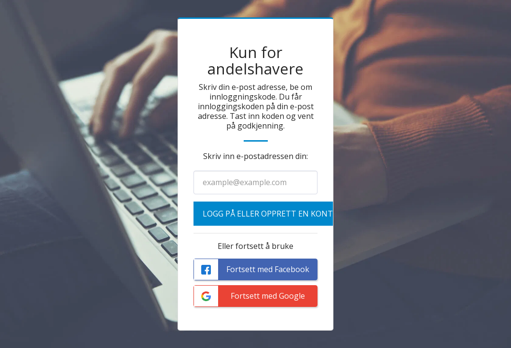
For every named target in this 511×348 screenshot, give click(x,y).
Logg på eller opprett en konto (271, 213)
